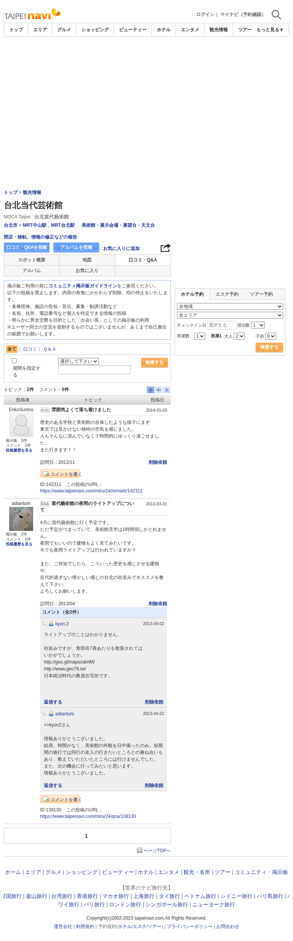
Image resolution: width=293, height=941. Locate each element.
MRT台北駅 (63, 225)
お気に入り (87, 270)
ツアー (222, 872)
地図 (87, 260)
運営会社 (63, 926)
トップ (16, 29)
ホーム (13, 872)
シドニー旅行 (237, 896)
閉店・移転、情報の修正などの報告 (40, 237)
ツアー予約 (261, 294)
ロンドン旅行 (125, 904)
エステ (139, 926)
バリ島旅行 (270, 896)
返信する (53, 702)
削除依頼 (158, 462)
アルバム (32, 270)
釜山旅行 (36, 896)
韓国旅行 (11, 896)
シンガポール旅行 (166, 904)
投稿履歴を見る (19, 450)
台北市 (11, 225)
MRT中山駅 (35, 225)
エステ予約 (227, 294)
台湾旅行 (61, 896)
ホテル (164, 29)
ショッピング (95, 29)
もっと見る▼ (270, 29)
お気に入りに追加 (121, 248)
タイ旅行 (169, 896)
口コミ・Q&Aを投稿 (26, 247)
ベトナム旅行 (200, 896)
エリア (40, 29)
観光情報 (218, 29)
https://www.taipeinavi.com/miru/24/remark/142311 (91, 491)
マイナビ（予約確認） (243, 14)
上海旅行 (144, 896)
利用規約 (85, 926)
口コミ (30, 349)
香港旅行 (87, 896)
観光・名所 (197, 872)
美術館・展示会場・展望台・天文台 (118, 225)
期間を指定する (26, 371)
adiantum (64, 714)
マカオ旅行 (115, 896)
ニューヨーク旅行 (213, 904)
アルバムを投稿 (76, 247)
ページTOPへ (157, 850)
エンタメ (190, 29)
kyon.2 (62, 624)
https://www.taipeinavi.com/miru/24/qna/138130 (88, 816)
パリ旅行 (94, 904)
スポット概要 (31, 260)
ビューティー (132, 29)
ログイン (205, 14)
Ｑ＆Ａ (49, 349)
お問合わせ (227, 926)
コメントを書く (66, 474)
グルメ (64, 29)
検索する (154, 362)
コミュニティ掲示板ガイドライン (82, 286)
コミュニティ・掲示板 (261, 872)
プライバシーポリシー (190, 926)
